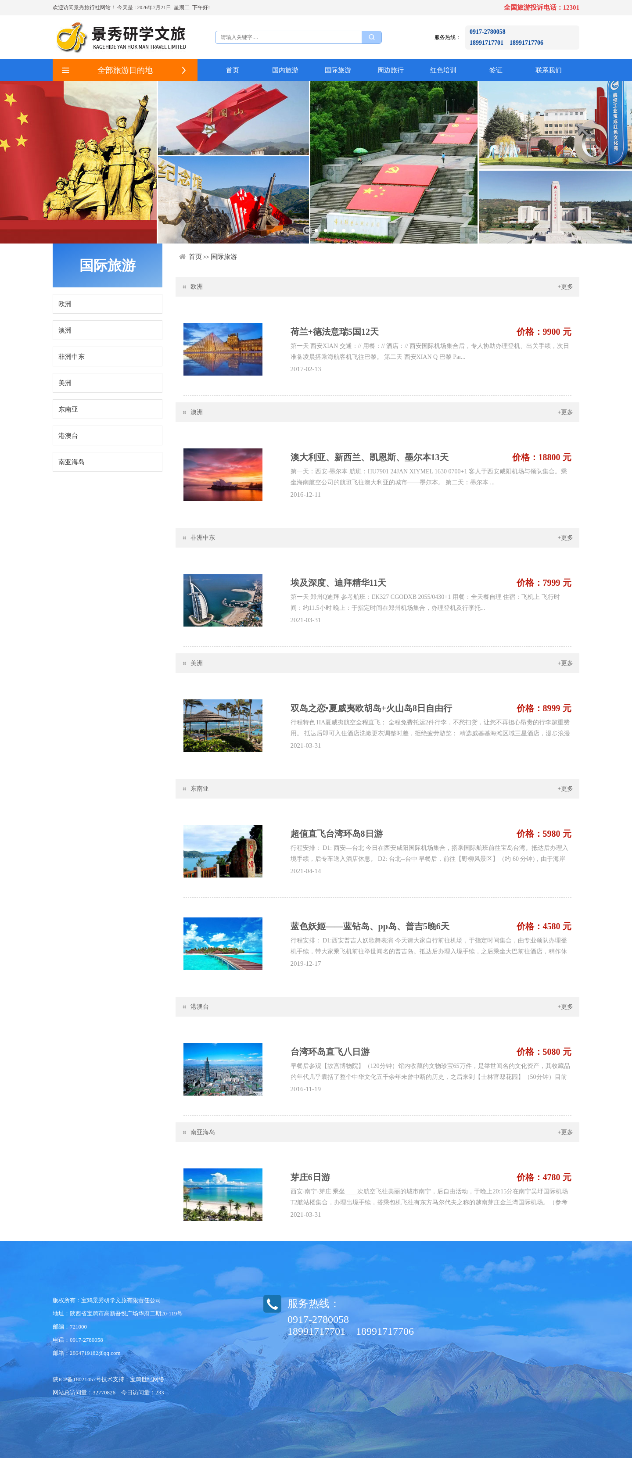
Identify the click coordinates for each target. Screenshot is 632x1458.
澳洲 (65, 330)
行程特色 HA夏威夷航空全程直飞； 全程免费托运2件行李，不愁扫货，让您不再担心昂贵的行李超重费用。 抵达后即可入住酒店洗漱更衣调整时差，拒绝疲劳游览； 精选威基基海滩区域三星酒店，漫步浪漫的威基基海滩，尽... (430, 733)
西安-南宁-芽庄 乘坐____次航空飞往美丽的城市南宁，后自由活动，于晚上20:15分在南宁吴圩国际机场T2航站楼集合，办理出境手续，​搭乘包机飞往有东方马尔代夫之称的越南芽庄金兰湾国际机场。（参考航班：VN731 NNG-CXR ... (429, 1202)
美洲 (65, 383)
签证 (496, 70)
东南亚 (68, 409)
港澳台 (68, 435)
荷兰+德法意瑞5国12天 (335, 332)
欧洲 (65, 304)
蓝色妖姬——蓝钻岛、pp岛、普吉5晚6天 (370, 926)
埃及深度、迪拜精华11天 (339, 582)
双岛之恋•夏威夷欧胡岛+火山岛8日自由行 (371, 708)
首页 (232, 70)
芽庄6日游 (310, 1177)
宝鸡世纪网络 (147, 1379)
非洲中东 (71, 356)
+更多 (565, 286)
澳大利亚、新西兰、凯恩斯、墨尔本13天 (370, 457)
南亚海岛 (71, 462)
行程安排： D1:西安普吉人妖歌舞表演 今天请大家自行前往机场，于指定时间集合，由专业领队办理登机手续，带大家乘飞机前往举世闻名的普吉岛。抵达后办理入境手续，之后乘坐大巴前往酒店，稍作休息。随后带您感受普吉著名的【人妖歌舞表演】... (429, 951)
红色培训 (443, 70)
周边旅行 (390, 70)
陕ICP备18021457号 (77, 1379)
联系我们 (548, 70)
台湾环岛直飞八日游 (330, 1052)
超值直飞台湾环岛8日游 (337, 833)
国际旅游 (338, 70)
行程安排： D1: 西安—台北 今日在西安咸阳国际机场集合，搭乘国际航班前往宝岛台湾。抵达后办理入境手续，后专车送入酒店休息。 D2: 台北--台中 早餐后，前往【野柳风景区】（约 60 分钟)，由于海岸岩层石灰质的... (430, 859)
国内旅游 (285, 70)
